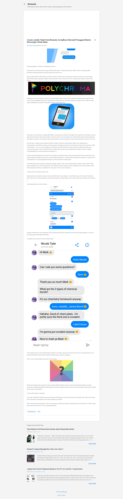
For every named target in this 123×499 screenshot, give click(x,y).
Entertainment (32, 411)
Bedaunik (32, 4)
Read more (92, 444)
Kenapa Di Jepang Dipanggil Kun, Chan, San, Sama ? (45, 449)
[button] (95, 40)
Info (39, 411)
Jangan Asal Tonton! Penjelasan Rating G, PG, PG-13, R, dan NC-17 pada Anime (54, 469)
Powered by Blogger (61, 492)
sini (61, 72)
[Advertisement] (61, 26)
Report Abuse (61, 495)
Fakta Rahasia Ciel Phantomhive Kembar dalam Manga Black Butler (50, 429)
